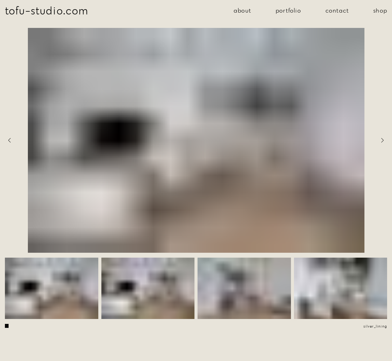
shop (380, 10)
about (242, 10)
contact (337, 10)
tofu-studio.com (47, 10)
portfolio (288, 10)
